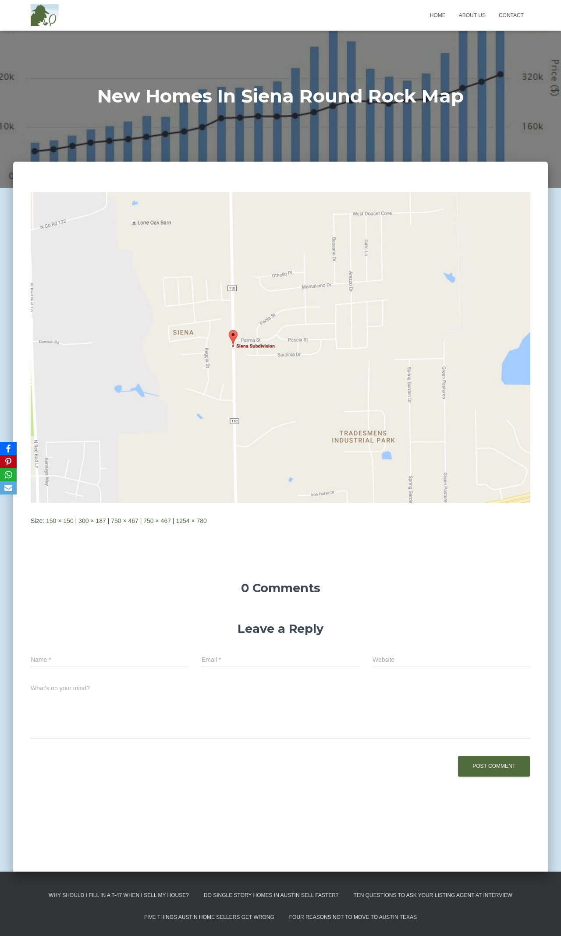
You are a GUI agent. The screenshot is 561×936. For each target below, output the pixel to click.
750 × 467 (124, 520)
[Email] (8, 487)
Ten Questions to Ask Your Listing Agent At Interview (432, 895)
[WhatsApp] (8, 474)
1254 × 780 (191, 520)
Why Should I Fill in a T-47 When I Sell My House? (119, 895)
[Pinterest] (8, 461)
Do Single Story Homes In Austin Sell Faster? (271, 895)
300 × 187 (92, 520)
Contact (511, 15)
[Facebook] (8, 448)
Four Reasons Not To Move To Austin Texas (353, 917)
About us (472, 15)
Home (438, 15)
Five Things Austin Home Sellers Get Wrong (209, 917)
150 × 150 (60, 520)
